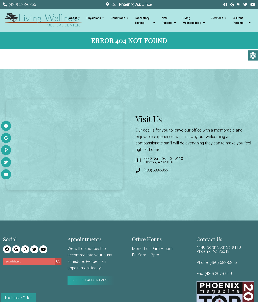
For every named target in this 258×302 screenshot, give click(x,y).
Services (217, 18)
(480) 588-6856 (22, 4)
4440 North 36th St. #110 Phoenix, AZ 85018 (163, 160)
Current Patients (238, 20)
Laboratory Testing (142, 20)
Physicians (93, 18)
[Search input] (30, 261)
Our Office (131, 4)
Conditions (118, 18)
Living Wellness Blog (191, 20)
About (73, 18)
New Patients (167, 20)
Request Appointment (91, 280)
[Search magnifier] (58, 261)
